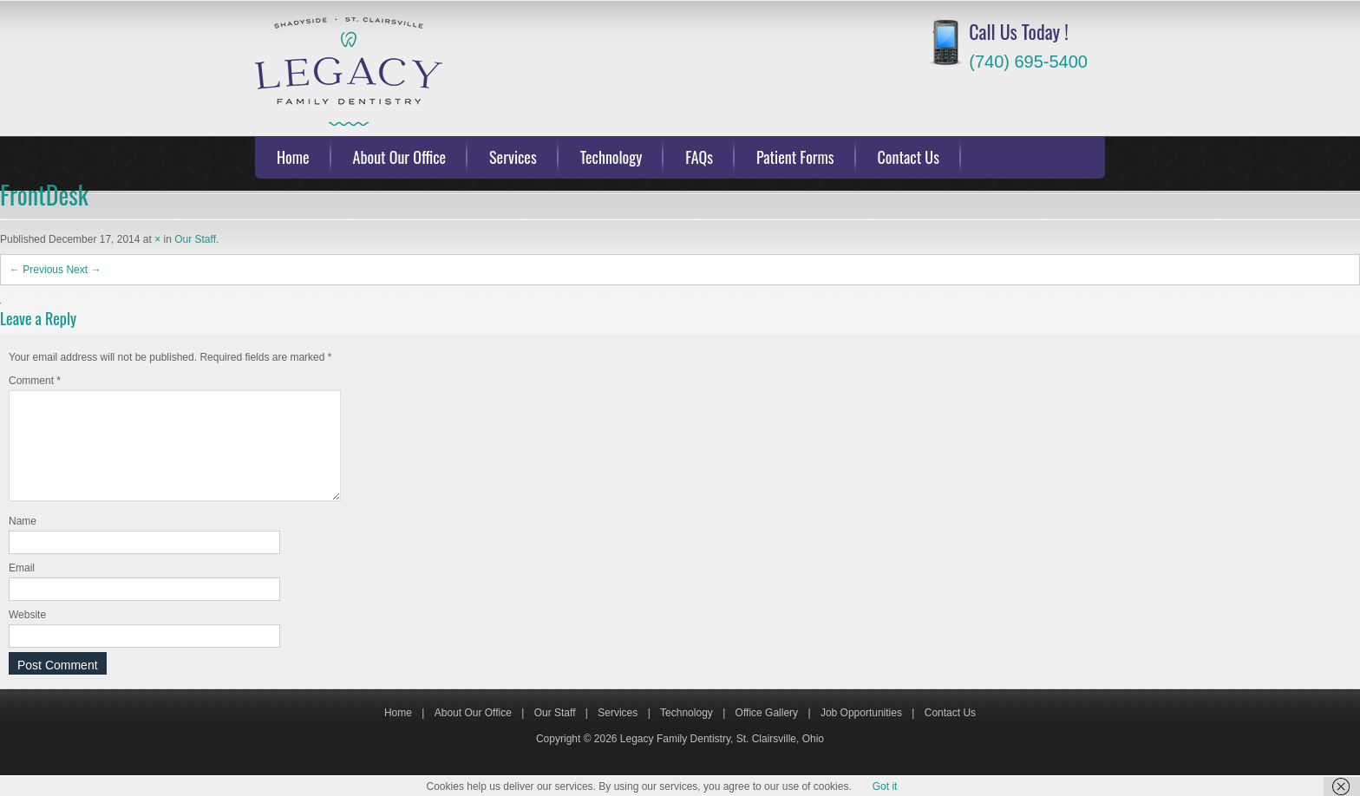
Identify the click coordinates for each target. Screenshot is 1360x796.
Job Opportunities (861, 733)
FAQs (699, 157)
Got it (885, 786)
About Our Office (400, 157)
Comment (35, 381)
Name (22, 542)
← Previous (36, 270)
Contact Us (908, 157)
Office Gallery (767, 733)
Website (27, 636)
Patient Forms (795, 157)
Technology (611, 157)
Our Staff (195, 239)
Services (513, 157)
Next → (83, 270)
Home (293, 157)
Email (22, 589)
